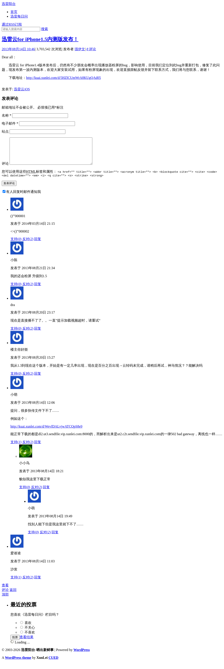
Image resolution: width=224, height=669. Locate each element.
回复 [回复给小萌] (37, 448)
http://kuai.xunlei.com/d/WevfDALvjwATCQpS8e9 (46, 432)
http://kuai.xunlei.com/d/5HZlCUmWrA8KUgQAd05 (63, 78)
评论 (91, 49)
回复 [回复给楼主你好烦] (37, 379)
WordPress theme (18, 663)
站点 (5, 131)
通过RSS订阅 (12, 24)
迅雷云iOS (22, 89)
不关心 (30, 633)
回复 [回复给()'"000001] (37, 245)
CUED (53, 663)
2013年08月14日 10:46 (18, 49)
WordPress (81, 656)
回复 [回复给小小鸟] (46, 493)
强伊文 (80, 49)
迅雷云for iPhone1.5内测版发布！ (40, 39)
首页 (13, 12)
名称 (6, 115)
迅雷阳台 (9, 4)
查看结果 (26, 643)
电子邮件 (10, 123)
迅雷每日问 (19, 16)
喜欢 (28, 628)
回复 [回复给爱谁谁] (37, 583)
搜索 (44, 29)
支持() (16, 245)
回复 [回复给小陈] (37, 290)
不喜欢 (30, 638)
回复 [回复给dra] (37, 334)
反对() (27, 245)
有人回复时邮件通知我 (23, 197)
